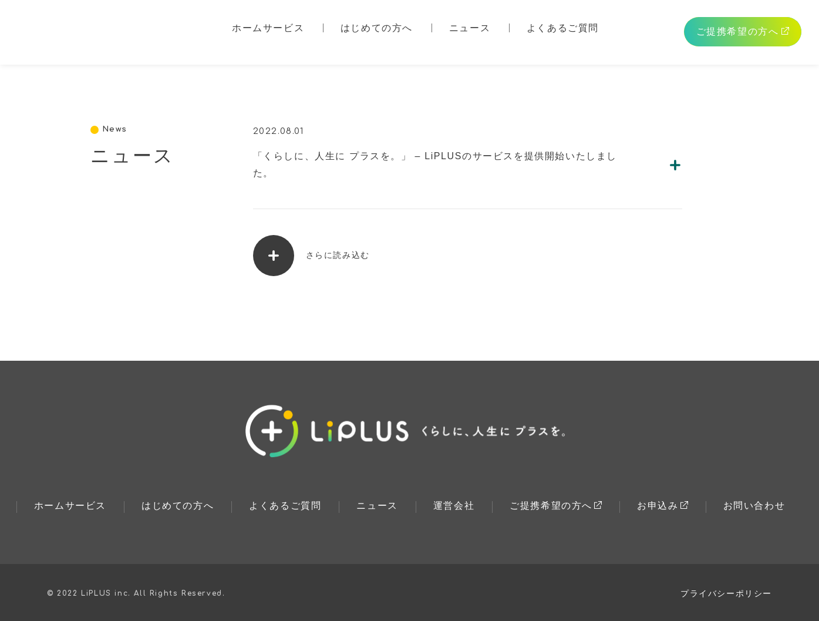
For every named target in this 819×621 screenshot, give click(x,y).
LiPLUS (88, 31)
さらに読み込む (311, 255)
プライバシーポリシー (726, 593)
